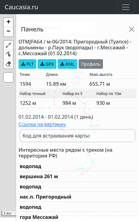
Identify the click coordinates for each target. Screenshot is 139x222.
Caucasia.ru (21, 7)
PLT (27, 64)
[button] (8, 22)
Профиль (90, 64)
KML (67, 64)
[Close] (132, 29)
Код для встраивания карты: (56, 135)
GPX (47, 64)
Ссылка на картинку (42, 124)
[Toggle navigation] (125, 7)
